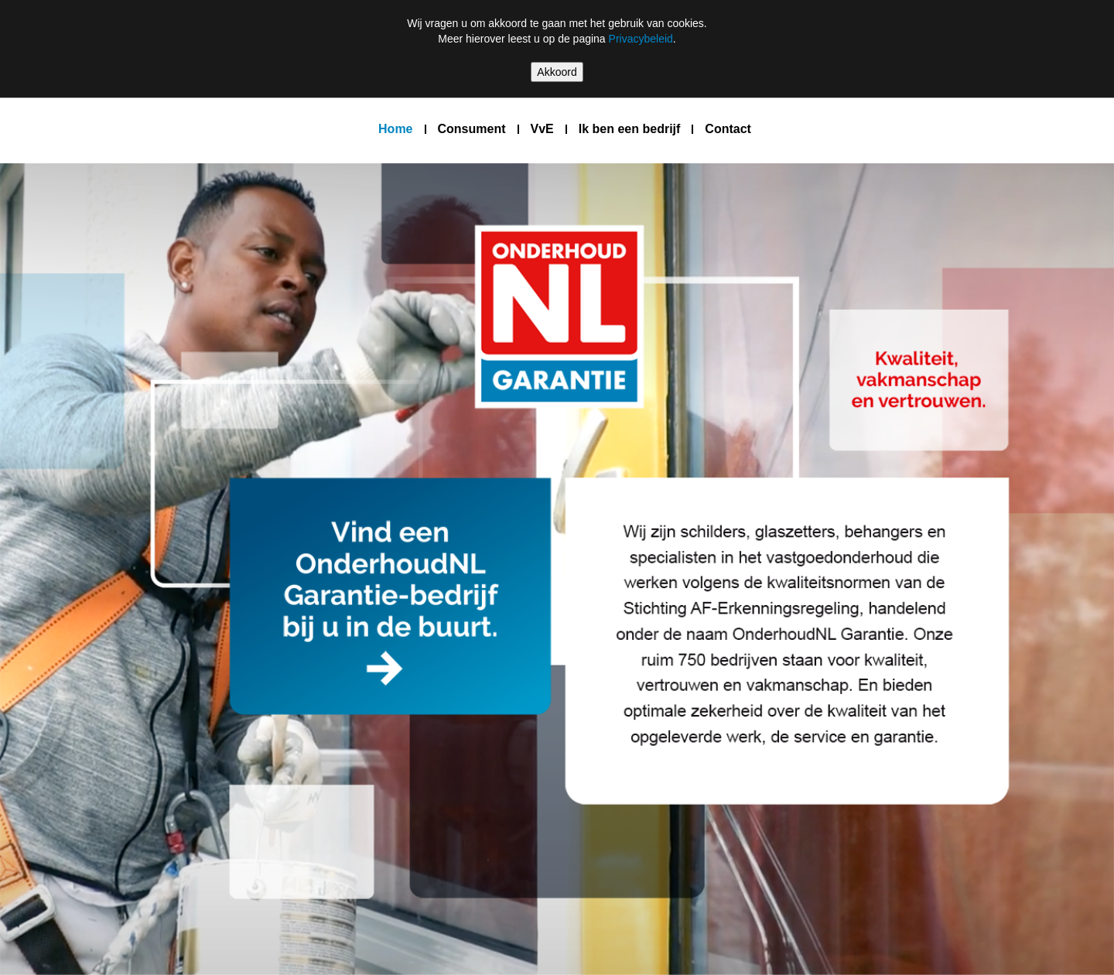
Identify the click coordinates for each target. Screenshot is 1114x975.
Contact (728, 128)
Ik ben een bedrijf (630, 128)
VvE (542, 128)
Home (395, 128)
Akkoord (556, 72)
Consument (472, 128)
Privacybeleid (641, 38)
